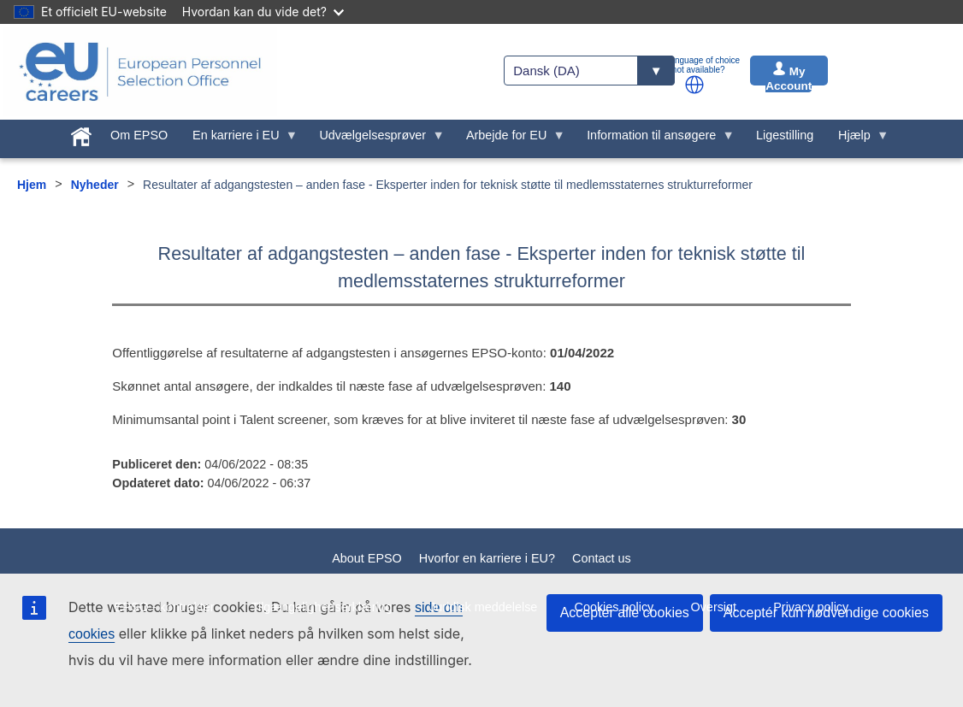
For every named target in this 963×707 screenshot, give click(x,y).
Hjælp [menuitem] (857, 139)
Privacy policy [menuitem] (810, 607)
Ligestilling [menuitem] (784, 135)
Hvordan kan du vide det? (263, 11)
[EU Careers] (140, 71)
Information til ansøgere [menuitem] (655, 139)
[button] (694, 84)
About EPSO (367, 558)
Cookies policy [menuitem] (614, 607)
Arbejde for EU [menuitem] (509, 139)
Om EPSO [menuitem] (139, 135)
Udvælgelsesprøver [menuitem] (376, 139)
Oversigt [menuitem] (713, 607)
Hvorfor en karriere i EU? (487, 558)
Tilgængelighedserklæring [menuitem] (322, 607)
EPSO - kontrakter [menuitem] (165, 607)
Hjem (31, 184)
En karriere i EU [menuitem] (239, 139)
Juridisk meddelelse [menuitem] (483, 607)
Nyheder (95, 184)
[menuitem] (81, 133)
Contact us (601, 558)
